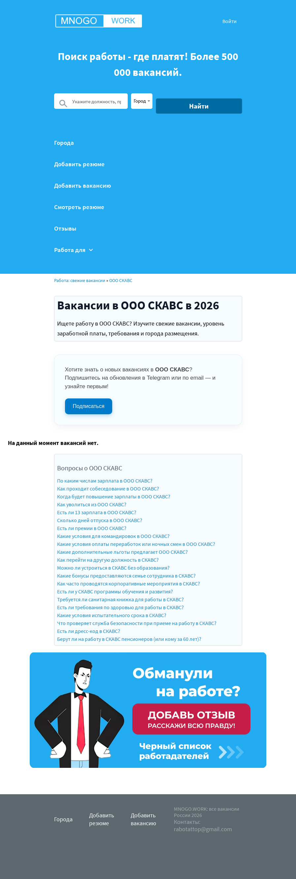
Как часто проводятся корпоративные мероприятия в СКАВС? (128, 583)
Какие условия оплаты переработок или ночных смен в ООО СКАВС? (136, 544)
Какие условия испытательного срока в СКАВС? (111, 615)
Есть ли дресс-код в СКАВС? (88, 631)
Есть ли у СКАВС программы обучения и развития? (115, 591)
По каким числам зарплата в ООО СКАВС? (104, 480)
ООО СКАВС (120, 280)
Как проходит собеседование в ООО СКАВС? (108, 488)
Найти (199, 106)
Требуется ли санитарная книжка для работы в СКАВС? (120, 599)
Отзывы (65, 228)
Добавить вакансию (82, 185)
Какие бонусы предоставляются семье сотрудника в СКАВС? (126, 575)
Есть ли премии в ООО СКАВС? (91, 528)
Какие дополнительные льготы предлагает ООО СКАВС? (122, 552)
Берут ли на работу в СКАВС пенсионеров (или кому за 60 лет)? (129, 639)
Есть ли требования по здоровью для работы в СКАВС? (120, 607)
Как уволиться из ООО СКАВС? (91, 504)
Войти (229, 21)
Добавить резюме (79, 164)
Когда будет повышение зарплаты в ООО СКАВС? (113, 496)
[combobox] (141, 101)
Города (64, 142)
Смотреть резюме (79, 207)
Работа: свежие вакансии (79, 280)
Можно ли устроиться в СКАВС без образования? (113, 567)
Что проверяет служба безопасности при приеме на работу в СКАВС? (136, 623)
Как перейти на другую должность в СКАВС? (108, 559)
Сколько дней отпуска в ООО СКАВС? (99, 520)
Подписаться (89, 406)
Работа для (73, 250)
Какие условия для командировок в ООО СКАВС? (113, 536)
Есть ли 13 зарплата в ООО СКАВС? (96, 512)
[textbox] (141, 100)
